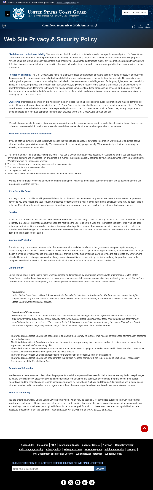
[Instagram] (92, 483)
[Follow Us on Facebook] (63, 483)
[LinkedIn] (85, 483)
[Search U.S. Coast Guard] (135, 12)
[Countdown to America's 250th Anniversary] (141, 25)
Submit (100, 468)
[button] (67, 2)
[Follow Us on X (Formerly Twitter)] (70, 483)
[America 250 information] (4, 25)
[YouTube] (78, 483)
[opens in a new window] (27, 445)
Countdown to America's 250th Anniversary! (69, 25)
